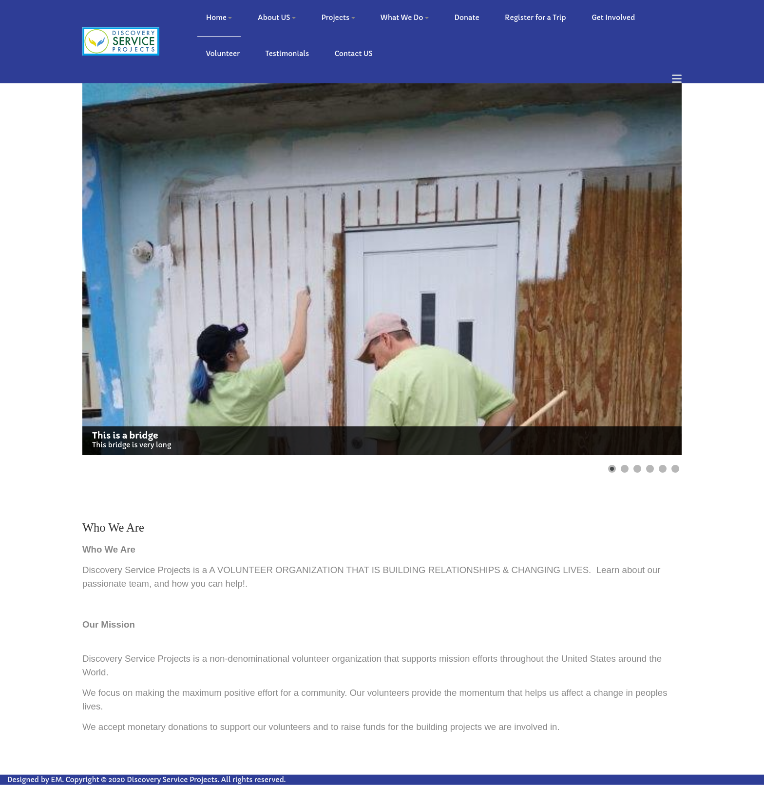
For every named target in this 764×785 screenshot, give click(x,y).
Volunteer (223, 53)
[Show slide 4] (650, 469)
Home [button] (219, 17)
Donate (466, 17)
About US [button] (277, 17)
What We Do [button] (405, 17)
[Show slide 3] (637, 469)
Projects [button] (338, 17)
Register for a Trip (535, 17)
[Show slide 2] (625, 469)
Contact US (354, 53)
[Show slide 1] (612, 469)
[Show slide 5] (663, 469)
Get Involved (613, 17)
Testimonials (287, 53)
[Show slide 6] (675, 469)
